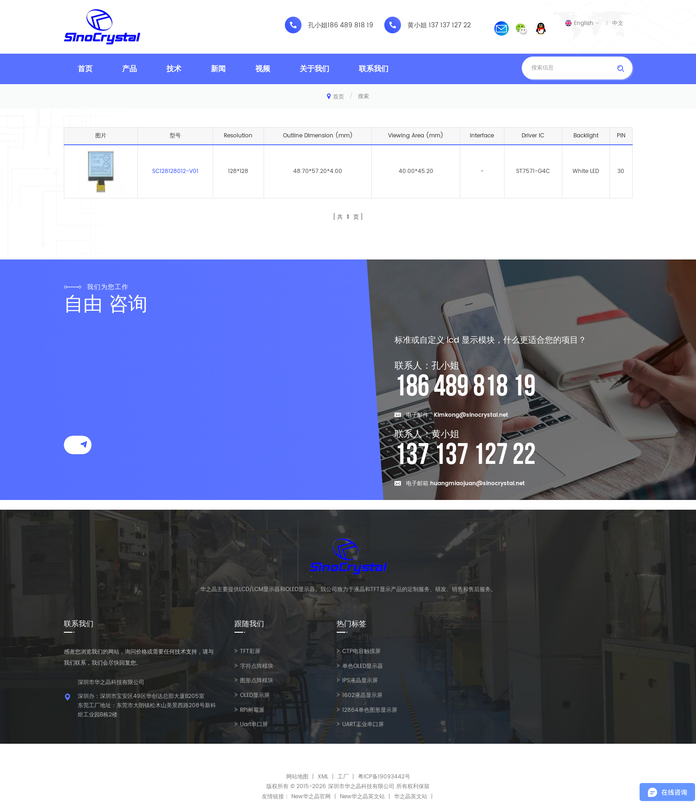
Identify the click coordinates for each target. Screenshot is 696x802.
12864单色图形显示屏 (369, 710)
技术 (173, 69)
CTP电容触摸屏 (361, 651)
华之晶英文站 (410, 796)
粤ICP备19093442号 (384, 776)
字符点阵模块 (256, 666)
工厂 (343, 776)
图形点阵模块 (256, 680)
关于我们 (314, 69)
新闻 (218, 69)
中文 (617, 23)
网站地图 (297, 776)
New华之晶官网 (311, 796)
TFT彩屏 (250, 651)
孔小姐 (317, 25)
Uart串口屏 (254, 724)
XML (323, 776)
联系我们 (373, 69)
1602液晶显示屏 (362, 695)
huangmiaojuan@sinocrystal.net (477, 483)
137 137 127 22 (450, 25)
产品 (129, 69)
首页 (85, 69)
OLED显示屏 (255, 695)
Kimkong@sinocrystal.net (471, 415)
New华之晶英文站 (362, 796)
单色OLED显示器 (362, 666)
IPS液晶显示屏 (360, 680)
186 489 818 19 (350, 25)
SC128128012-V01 (175, 171)
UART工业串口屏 (363, 724)
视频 (262, 69)
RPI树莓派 (252, 710)
